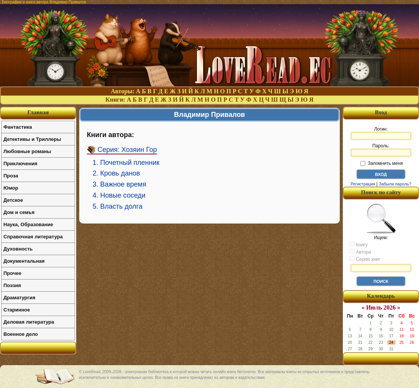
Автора (360, 252)
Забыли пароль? (395, 184)
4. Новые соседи (119, 195)
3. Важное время (119, 184)
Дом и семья (19, 212)
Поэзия (12, 285)
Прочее (12, 273)
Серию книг (365, 259)
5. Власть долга (117, 206)
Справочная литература (33, 237)
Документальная (24, 261)
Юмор (10, 188)
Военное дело (20, 334)
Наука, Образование (28, 224)
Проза (10, 176)
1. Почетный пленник (126, 162)
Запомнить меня (381, 163)
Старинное (16, 310)
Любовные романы (27, 151)
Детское (13, 200)
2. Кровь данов (116, 173)
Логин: (380, 133)
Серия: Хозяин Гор (127, 149)
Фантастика (17, 127)
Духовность (18, 249)
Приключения (20, 163)
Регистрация (362, 184)
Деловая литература (28, 322)
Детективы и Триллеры (32, 139)
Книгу (359, 244)
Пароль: (380, 150)
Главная (38, 112)
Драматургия (19, 297)
